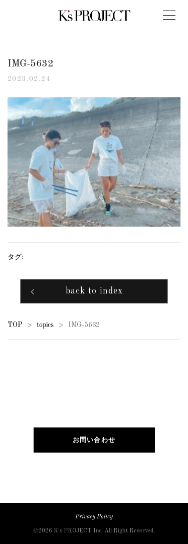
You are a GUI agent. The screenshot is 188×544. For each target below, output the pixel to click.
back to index (94, 291)
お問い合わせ (94, 440)
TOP (15, 325)
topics (45, 325)
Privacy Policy (94, 517)
